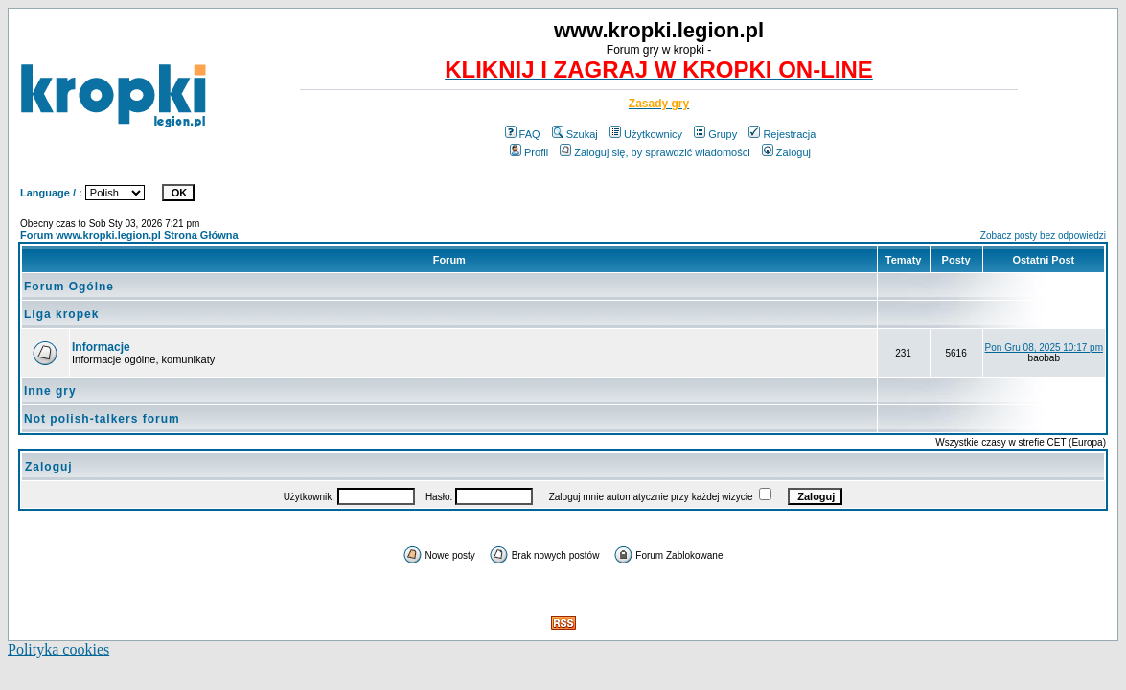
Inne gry (50, 391)
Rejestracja (782, 134)
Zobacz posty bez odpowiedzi (1043, 235)
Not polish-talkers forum (102, 419)
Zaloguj (786, 152)
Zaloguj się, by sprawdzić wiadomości (654, 152)
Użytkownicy (645, 134)
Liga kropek (61, 314)
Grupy (715, 134)
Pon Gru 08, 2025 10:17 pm (1044, 347)
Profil (529, 152)
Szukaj (575, 134)
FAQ (522, 134)
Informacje (101, 347)
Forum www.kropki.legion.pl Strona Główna (129, 235)
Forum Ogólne (69, 286)
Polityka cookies (58, 649)
